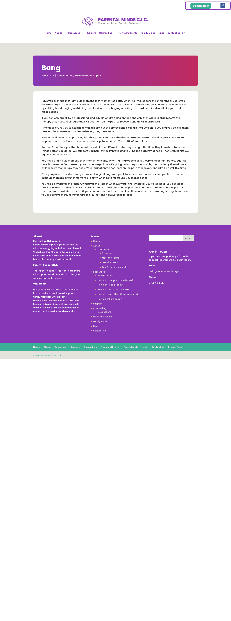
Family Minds (148, 32)
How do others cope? (87, 75)
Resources (74, 32)
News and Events (128, 32)
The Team (103, 249)
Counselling (105, 32)
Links (161, 32)
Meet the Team (110, 257)
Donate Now (201, 6)
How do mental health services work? (119, 294)
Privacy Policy (176, 347)
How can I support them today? (115, 280)
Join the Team (110, 262)
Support (91, 32)
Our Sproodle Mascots (114, 267)
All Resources (65, 75)
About (58, 32)
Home (48, 32)
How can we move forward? (113, 289)
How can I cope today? (111, 284)
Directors (107, 253)
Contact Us (173, 32)
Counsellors (104, 311)
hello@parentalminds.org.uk (165, 271)
